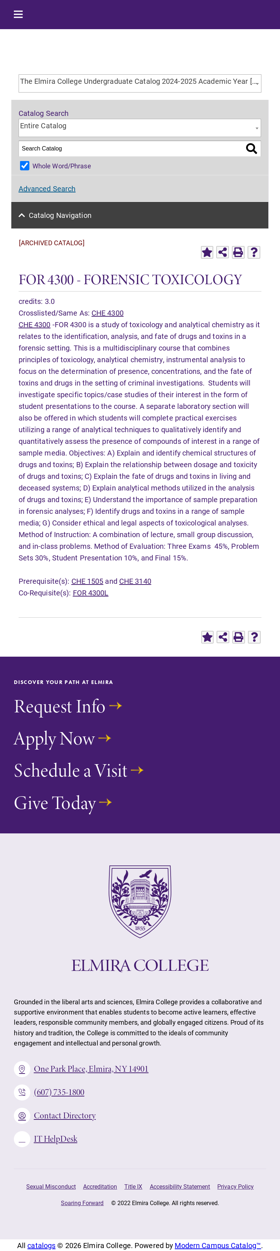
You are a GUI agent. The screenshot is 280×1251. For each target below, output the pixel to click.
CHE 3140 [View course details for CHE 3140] (135, 581)
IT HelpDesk (45, 1139)
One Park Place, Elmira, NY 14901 (81, 1069)
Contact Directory (55, 1116)
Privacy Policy (235, 1186)
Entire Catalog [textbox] (43, 125)
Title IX (133, 1186)
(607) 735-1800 (49, 1092)
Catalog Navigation (60, 215)
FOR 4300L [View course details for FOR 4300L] (91, 592)
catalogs (41, 1245)
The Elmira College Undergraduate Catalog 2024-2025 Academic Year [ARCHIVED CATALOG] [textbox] (140, 81)
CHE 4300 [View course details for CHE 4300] (108, 312)
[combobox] (140, 83)
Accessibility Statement (180, 1186)
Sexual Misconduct (51, 1186)
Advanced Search (47, 188)
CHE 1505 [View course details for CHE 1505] (87, 581)
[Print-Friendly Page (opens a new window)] (238, 252)
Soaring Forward (82, 1203)
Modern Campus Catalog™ (218, 1245)
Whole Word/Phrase (61, 165)
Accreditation (100, 1186)
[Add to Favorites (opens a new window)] (207, 252)
